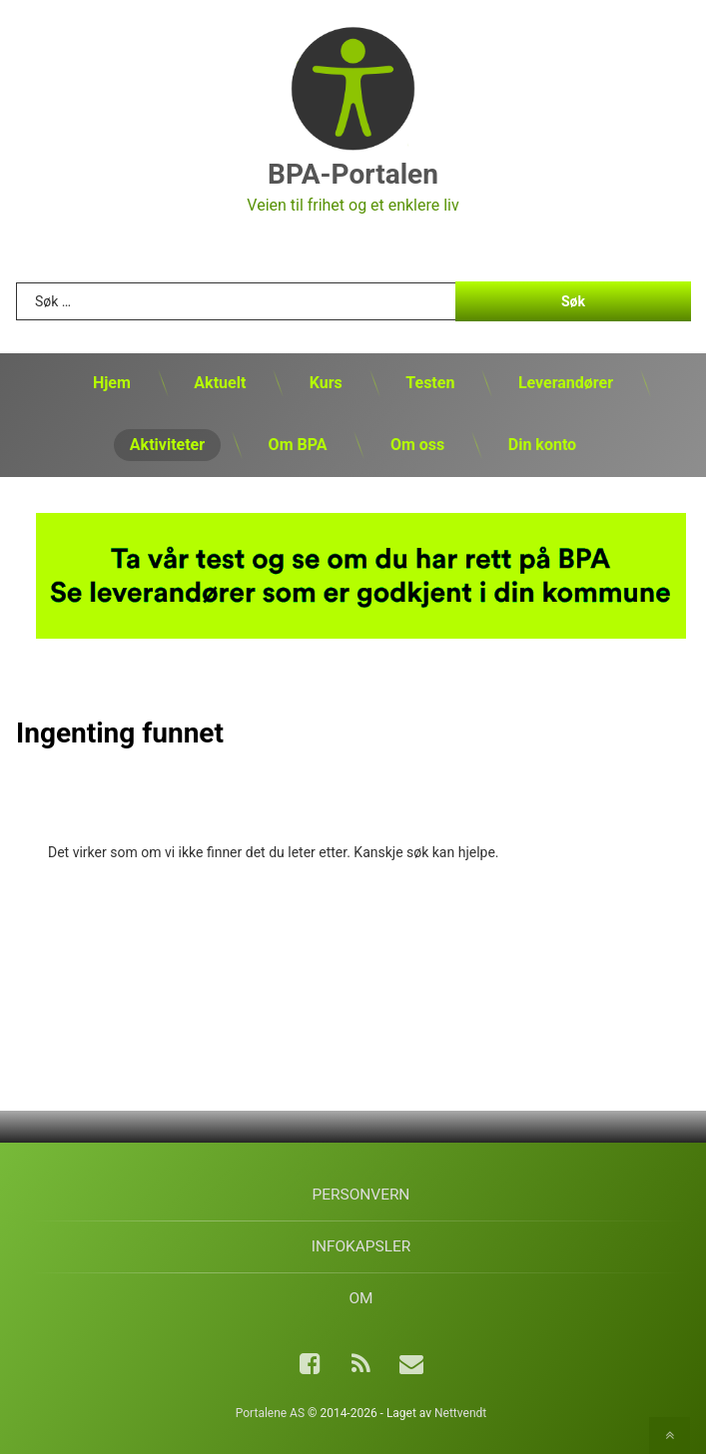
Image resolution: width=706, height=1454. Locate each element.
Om (360, 1298)
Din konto (542, 444)
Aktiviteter (167, 444)
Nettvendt (460, 1413)
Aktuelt (220, 382)
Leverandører (565, 382)
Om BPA (298, 444)
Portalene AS (270, 1413)
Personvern (361, 1195)
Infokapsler (361, 1246)
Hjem (112, 382)
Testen (429, 382)
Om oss (417, 444)
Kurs (326, 382)
